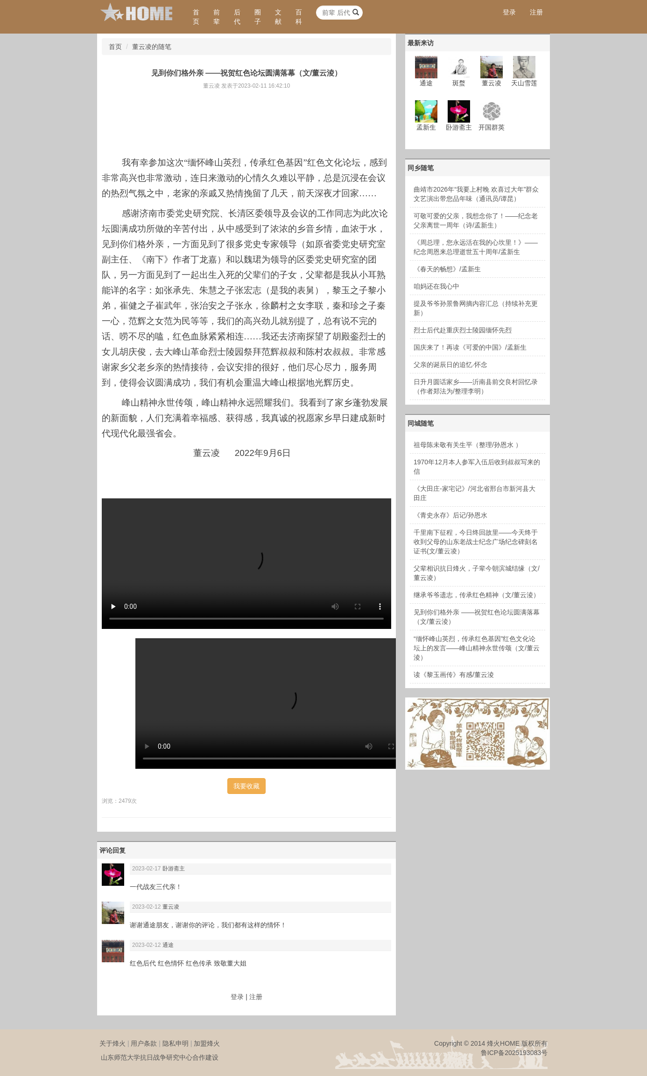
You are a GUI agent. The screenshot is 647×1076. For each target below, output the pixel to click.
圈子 (257, 16)
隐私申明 (175, 1043)
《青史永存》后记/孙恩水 (450, 515)
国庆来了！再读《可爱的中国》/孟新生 (470, 347)
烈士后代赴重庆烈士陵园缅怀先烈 (463, 330)
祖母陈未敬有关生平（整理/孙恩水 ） (468, 444)
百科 (298, 16)
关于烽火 (112, 1043)
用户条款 (144, 1043)
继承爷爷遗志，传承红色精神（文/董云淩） (477, 595)
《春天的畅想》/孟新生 (447, 269)
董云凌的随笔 (151, 46)
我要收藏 (246, 786)
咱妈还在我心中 (436, 286)
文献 (278, 16)
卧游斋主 (173, 868)
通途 (168, 945)
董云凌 (170, 907)
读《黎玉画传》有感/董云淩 (454, 674)
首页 (196, 16)
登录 (509, 12)
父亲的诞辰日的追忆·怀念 (450, 364)
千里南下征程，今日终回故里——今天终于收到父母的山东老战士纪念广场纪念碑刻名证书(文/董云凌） (476, 542)
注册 (536, 12)
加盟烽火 (207, 1043)
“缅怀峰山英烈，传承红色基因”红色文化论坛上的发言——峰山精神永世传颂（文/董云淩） (477, 648)
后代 (237, 16)
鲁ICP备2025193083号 (514, 1052)
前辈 (216, 16)
